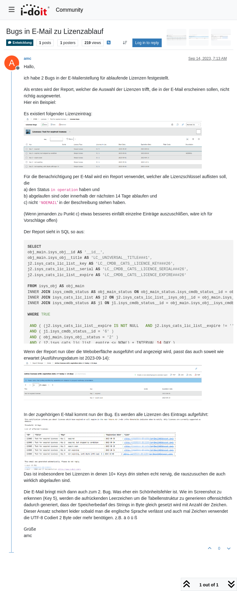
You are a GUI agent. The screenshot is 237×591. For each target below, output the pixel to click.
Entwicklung (20, 43)
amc (27, 58)
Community (69, 10)
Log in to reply (147, 43)
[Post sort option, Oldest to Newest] (125, 43)
